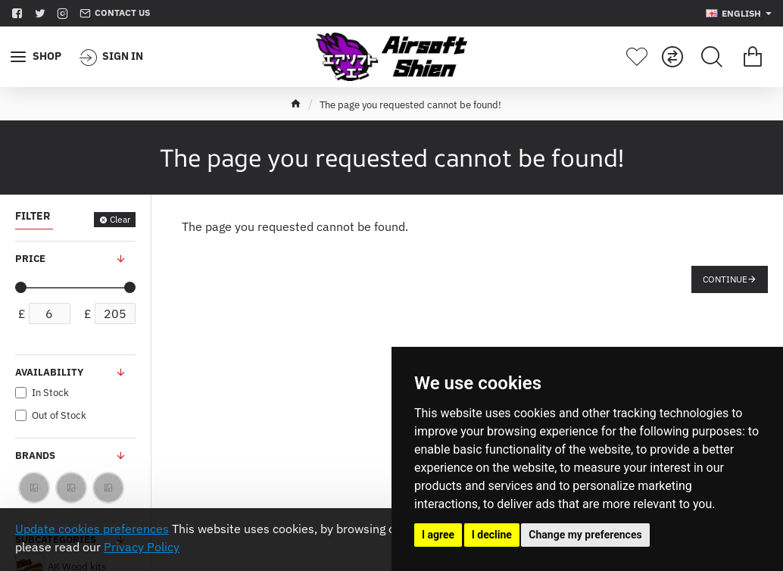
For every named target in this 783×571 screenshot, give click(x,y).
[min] (49, 313)
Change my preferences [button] (585, 535)
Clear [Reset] (120, 219)
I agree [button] (438, 535)
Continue (725, 279)
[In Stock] (21, 392)
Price (30, 258)
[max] (115, 313)
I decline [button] (492, 535)
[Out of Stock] (21, 415)
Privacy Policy (141, 546)
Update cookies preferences (92, 528)
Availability (49, 372)
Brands (35, 455)
